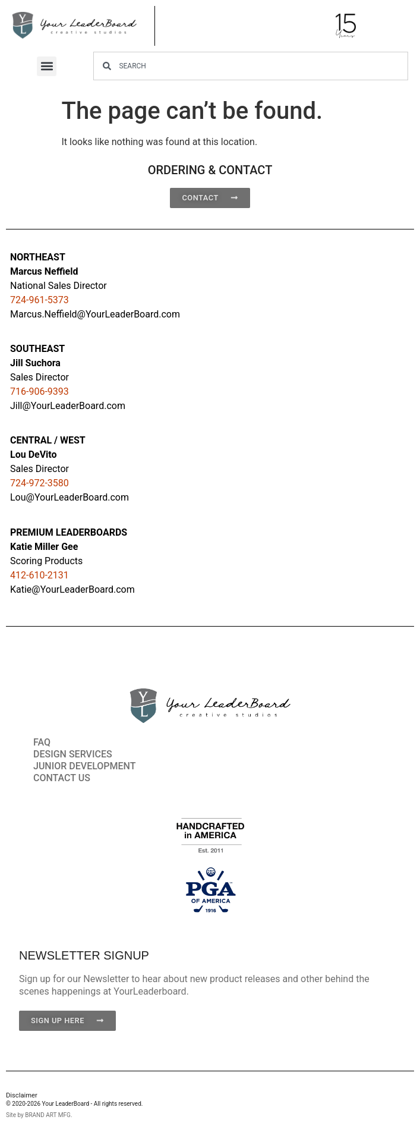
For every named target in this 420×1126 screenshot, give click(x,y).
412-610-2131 (39, 575)
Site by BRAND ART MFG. (39, 1115)
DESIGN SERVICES (72, 754)
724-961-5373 (39, 300)
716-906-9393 (39, 391)
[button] (46, 66)
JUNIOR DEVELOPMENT (84, 766)
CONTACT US (61, 778)
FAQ (41, 742)
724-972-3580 (39, 483)
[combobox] (250, 66)
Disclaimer (21, 1095)
